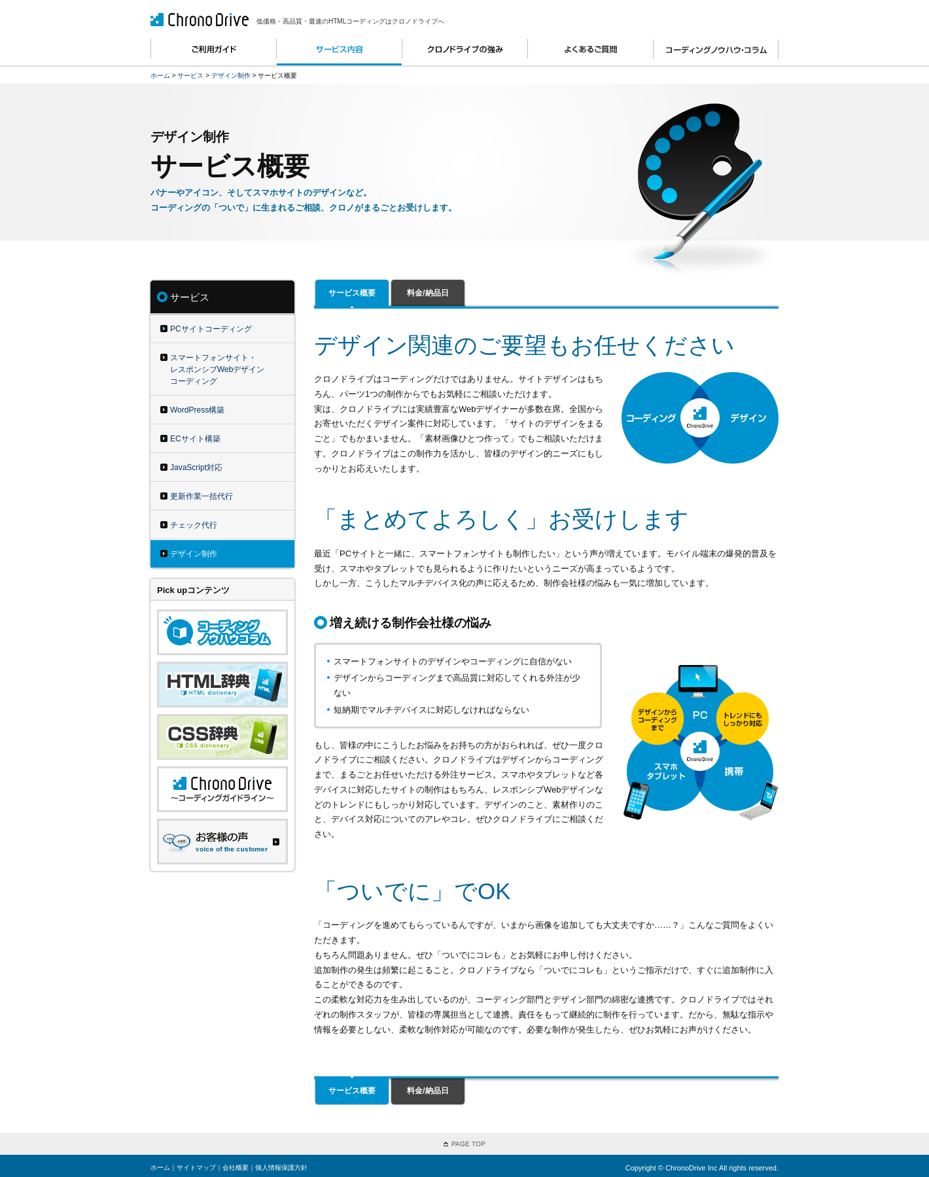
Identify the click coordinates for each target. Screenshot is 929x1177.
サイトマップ (196, 1167)
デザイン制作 (231, 75)
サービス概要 (352, 293)
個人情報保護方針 (281, 1167)
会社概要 (235, 1167)
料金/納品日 (427, 293)
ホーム (160, 75)
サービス (190, 75)
